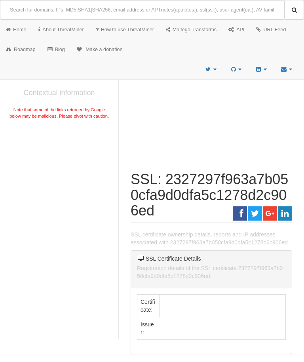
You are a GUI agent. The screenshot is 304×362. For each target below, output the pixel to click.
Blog (56, 49)
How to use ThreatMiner (125, 29)
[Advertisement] (59, 179)
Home (16, 29)
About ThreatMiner (61, 29)
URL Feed (271, 29)
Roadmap (21, 49)
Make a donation (100, 49)
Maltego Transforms (191, 29)
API (236, 29)
